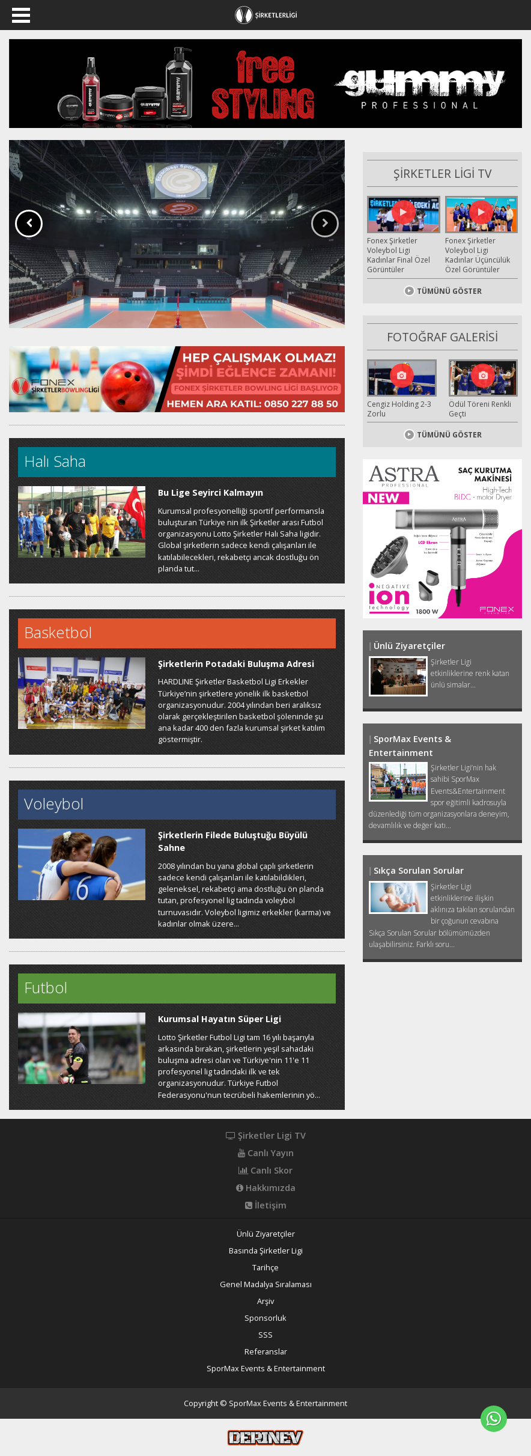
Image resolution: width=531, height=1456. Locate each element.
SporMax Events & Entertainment (266, 1368)
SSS (265, 1335)
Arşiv (265, 1301)
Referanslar (265, 1352)
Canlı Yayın (266, 1153)
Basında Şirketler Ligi (266, 1251)
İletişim (266, 1205)
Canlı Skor (265, 1170)
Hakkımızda (266, 1188)
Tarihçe (265, 1268)
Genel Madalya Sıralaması (266, 1284)
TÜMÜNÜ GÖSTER (443, 290)
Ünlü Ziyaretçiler (266, 1234)
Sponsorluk (265, 1318)
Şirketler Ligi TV (266, 1135)
